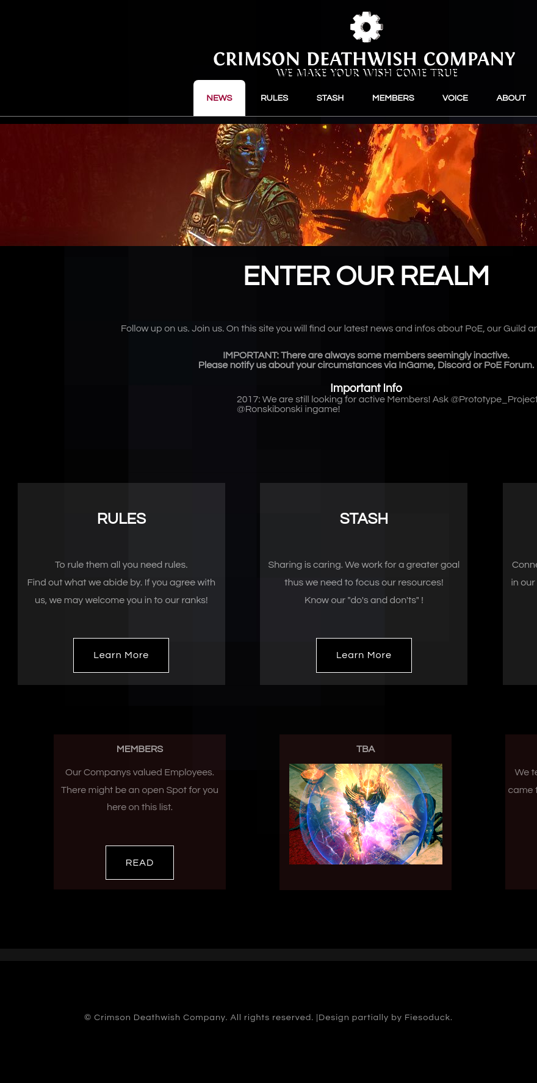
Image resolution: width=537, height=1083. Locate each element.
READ (140, 862)
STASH (330, 98)
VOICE (455, 98)
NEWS (219, 98)
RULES (274, 98)
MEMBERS (393, 98)
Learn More (121, 655)
